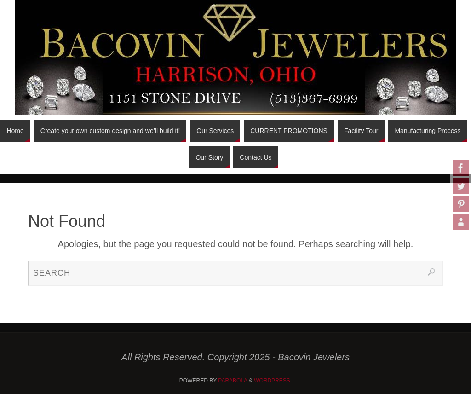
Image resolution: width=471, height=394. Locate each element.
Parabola (232, 380)
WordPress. (273, 380)
